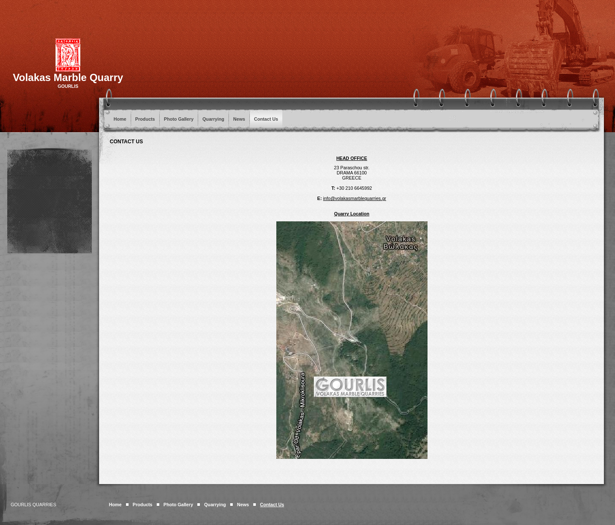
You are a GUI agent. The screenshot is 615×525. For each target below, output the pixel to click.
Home (120, 119)
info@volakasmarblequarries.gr (354, 198)
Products (145, 119)
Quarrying (213, 119)
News (239, 119)
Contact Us (266, 119)
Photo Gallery (178, 119)
